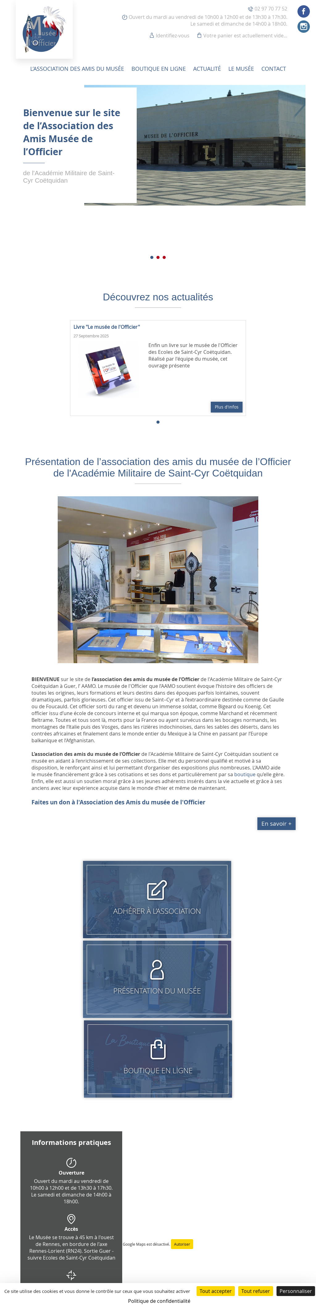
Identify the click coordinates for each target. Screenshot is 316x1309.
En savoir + (276, 824)
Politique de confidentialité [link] (159, 1301)
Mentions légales (96, 1263)
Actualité (207, 68)
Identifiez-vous (172, 35)
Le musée (241, 68)
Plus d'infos (227, 407)
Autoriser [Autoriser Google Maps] (182, 1083)
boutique (245, 774)
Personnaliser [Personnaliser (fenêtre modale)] (296, 1291)
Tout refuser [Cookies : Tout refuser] (255, 1291)
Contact (273, 68)
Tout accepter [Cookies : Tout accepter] (216, 1291)
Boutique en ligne (158, 68)
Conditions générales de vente (112, 1254)
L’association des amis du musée (77, 68)
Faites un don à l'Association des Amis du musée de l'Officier (118, 802)
